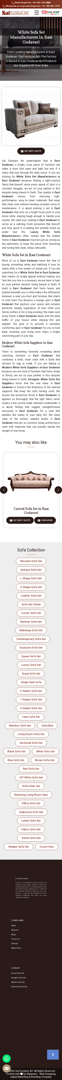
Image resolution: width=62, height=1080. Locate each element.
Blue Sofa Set (16, 760)
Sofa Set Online (31, 604)
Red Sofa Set (31, 768)
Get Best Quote (33, 152)
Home (22, 930)
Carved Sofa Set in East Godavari (31, 511)
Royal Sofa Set (31, 673)
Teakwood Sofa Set (31, 812)
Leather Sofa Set (31, 595)
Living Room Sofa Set (31, 734)
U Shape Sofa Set (31, 587)
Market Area (23, 941)
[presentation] (3, 490)
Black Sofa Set (16, 751)
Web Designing (47, 1073)
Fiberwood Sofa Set (25, 982)
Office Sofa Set (31, 803)
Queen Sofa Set (31, 656)
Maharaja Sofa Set (31, 630)
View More (47, 521)
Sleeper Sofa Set (18, 846)
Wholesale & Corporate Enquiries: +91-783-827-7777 (31, 6)
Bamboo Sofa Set (20, 725)
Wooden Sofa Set (31, 561)
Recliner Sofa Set (31, 621)
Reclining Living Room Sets (31, 794)
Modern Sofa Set (24, 980)
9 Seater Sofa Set (31, 708)
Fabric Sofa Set (31, 829)
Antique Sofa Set (31, 569)
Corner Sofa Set (31, 613)
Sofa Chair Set (31, 786)
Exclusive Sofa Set (31, 647)
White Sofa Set (45, 751)
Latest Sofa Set (31, 820)
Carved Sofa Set (24, 975)
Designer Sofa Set (24, 977)
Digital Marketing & (20, 1076)
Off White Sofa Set (31, 777)
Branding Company (41, 1076)
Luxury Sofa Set (31, 664)
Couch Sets (47, 846)
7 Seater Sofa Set (31, 699)
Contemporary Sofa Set (31, 639)
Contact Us (23, 936)
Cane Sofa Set (31, 716)
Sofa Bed (47, 725)
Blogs (22, 934)
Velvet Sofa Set (31, 838)
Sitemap (22, 939)
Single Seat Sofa (31, 682)
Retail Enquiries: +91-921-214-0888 (31, 2)
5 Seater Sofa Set (31, 691)
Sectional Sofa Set (31, 742)
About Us (23, 932)
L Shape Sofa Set (31, 578)
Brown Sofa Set (44, 760)
